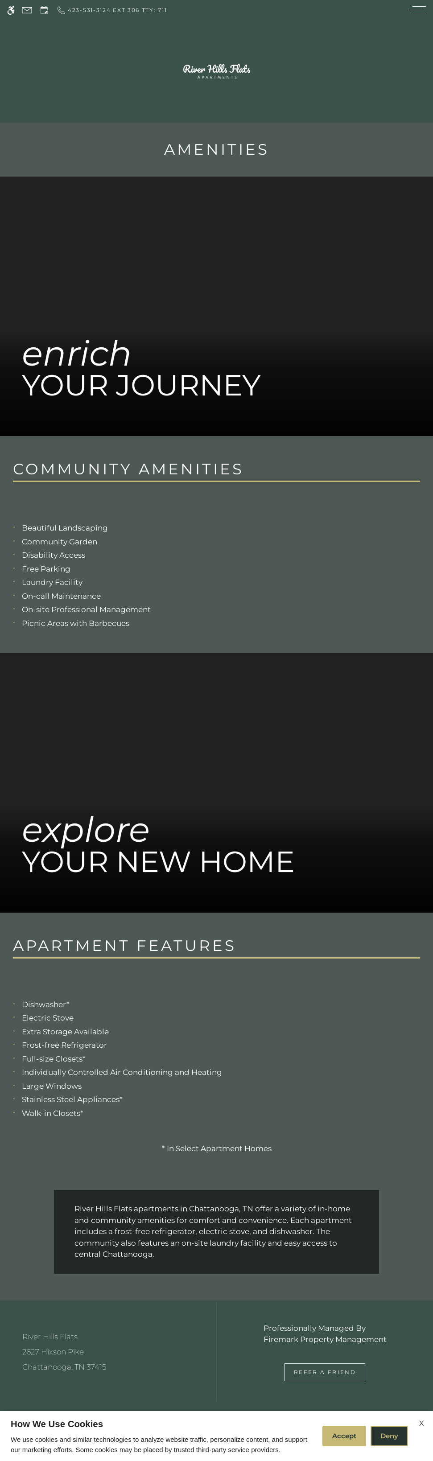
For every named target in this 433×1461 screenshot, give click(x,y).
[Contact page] (27, 10)
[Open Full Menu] (415, 10)
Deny (389, 1436)
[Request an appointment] (44, 10)
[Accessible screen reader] (11, 10)
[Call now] (111, 10)
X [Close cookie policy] (421, 1423)
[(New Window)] (108, 1359)
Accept (344, 1436)
